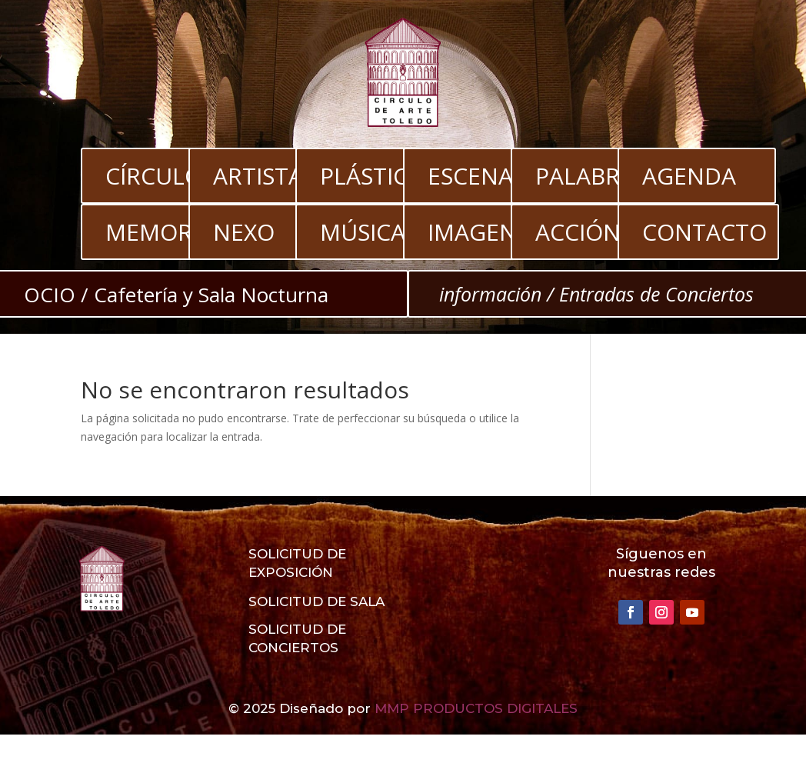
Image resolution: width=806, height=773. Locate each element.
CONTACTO (704, 232)
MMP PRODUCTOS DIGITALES (476, 708)
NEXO (244, 232)
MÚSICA (362, 232)
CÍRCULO (153, 176)
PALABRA (584, 176)
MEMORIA (159, 232)
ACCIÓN (578, 232)
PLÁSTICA (371, 176)
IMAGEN (472, 232)
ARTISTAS (264, 176)
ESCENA (470, 176)
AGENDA (689, 176)
